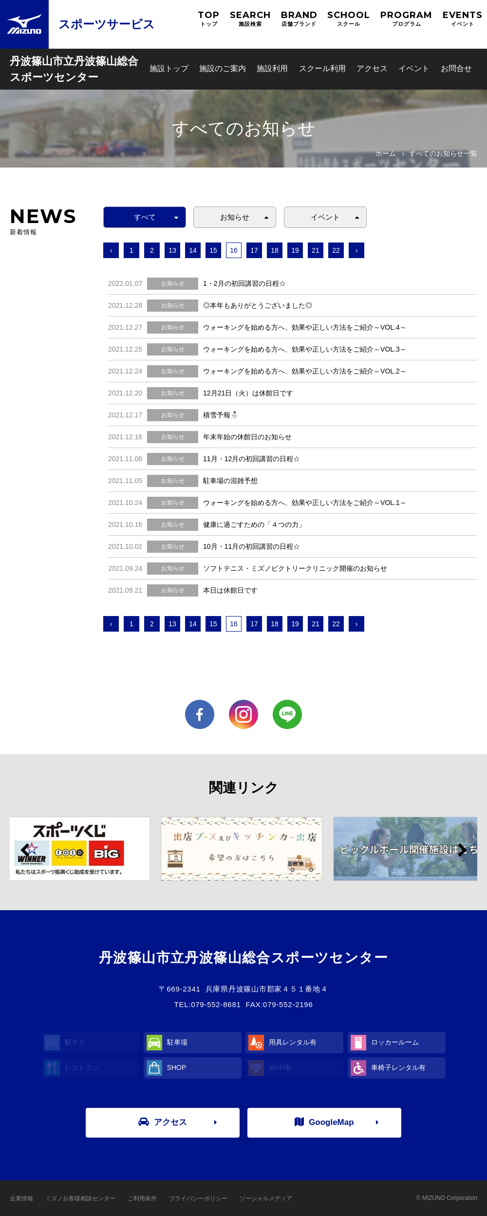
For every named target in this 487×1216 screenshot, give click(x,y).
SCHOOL (348, 19)
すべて (145, 217)
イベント (414, 68)
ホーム (385, 153)
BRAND (299, 19)
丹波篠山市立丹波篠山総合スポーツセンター (74, 69)
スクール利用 (322, 68)
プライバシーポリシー (198, 1198)
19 (295, 250)
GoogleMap (324, 1122)
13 (172, 250)
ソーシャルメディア (266, 1198)
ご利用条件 (142, 1198)
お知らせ (234, 217)
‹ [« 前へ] (111, 250)
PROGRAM (406, 19)
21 (315, 250)
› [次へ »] (357, 250)
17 (254, 250)
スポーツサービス (106, 24)
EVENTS (463, 19)
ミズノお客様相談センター (80, 1198)
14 (193, 250)
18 (275, 250)
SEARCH (250, 19)
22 (336, 250)
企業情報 (21, 1198)
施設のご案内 (222, 68)
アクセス (372, 68)
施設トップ (169, 68)
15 (213, 250)
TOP (209, 19)
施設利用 (272, 68)
